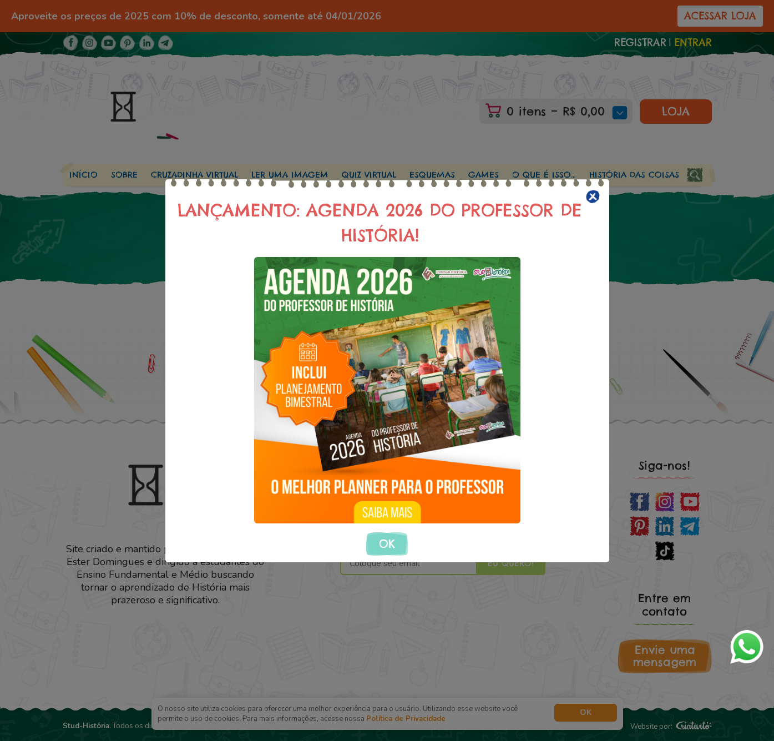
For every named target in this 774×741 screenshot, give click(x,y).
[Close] (593, 196)
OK (387, 544)
